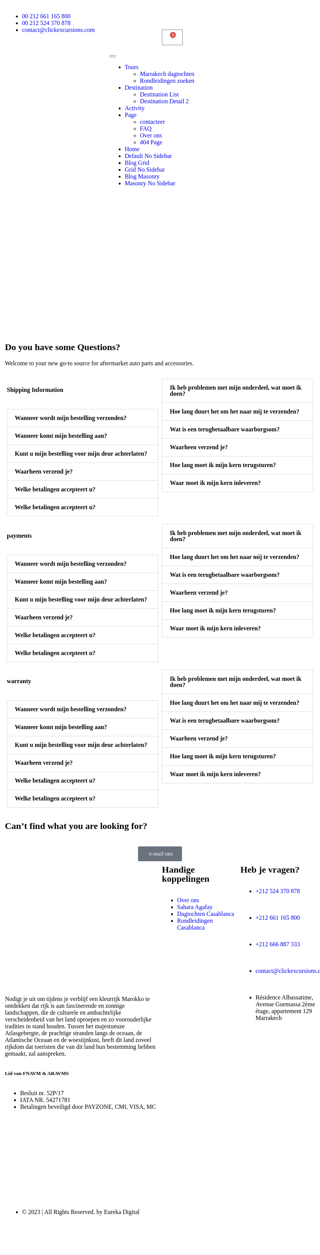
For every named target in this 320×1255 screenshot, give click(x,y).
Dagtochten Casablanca (205, 914)
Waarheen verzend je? (44, 471)
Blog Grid (137, 162)
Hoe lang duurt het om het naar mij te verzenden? (234, 411)
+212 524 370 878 (278, 891)
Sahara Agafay (195, 907)
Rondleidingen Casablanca (195, 924)
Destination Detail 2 (164, 101)
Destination (139, 87)
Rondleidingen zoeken (167, 80)
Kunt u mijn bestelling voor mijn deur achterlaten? (81, 453)
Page (130, 115)
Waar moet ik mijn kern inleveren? (215, 483)
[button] (82, 418)
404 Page (151, 142)
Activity (134, 108)
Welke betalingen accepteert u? (55, 489)
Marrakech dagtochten (167, 74)
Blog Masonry (142, 176)
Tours (131, 67)
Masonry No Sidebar (150, 183)
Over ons (151, 135)
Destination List (159, 94)
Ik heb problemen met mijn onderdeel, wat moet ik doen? (235, 390)
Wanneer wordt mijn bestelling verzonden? (71, 418)
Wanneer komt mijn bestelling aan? (61, 436)
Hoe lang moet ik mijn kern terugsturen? (223, 465)
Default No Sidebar (148, 156)
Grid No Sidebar (145, 169)
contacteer (152, 121)
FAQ (146, 128)
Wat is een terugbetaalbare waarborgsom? (224, 429)
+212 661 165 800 (278, 917)
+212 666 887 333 (278, 944)
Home (132, 149)
